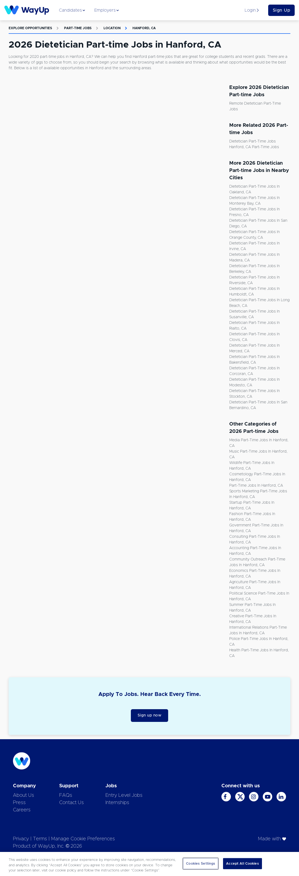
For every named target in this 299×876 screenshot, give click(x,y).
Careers (22, 810)
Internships (117, 802)
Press (19, 802)
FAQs (65, 795)
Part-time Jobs (78, 28)
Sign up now (150, 715)
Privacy (21, 839)
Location (112, 28)
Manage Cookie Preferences (83, 839)
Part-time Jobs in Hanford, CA (256, 485)
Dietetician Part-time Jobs (252, 141)
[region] (149, 864)
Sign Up (281, 10)
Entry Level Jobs (123, 795)
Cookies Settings (200, 863)
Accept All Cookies (242, 863)
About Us (23, 795)
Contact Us (71, 802)
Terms (40, 839)
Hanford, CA (144, 28)
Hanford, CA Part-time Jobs (254, 147)
